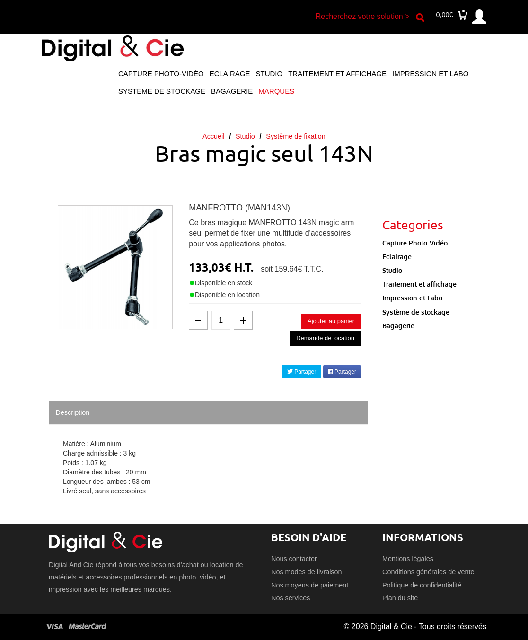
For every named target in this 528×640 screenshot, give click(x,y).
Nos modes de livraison (306, 572)
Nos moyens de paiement (309, 585)
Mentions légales (407, 558)
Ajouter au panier (331, 320)
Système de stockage (161, 91)
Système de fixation (296, 136)
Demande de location (325, 338)
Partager (301, 371)
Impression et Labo (430, 74)
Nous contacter (294, 558)
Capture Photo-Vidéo (161, 74)
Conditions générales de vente (428, 572)
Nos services (290, 598)
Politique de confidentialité (421, 585)
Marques (276, 91)
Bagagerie (232, 91)
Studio (269, 74)
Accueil (213, 136)
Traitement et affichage (337, 74)
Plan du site (400, 598)
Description (72, 412)
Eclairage (230, 74)
